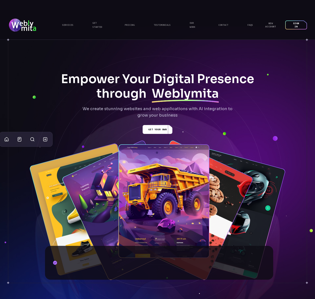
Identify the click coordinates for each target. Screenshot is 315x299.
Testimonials (162, 24)
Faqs (250, 24)
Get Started (97, 24)
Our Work (192, 24)
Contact (223, 24)
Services (67, 24)
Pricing (130, 24)
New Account (270, 25)
